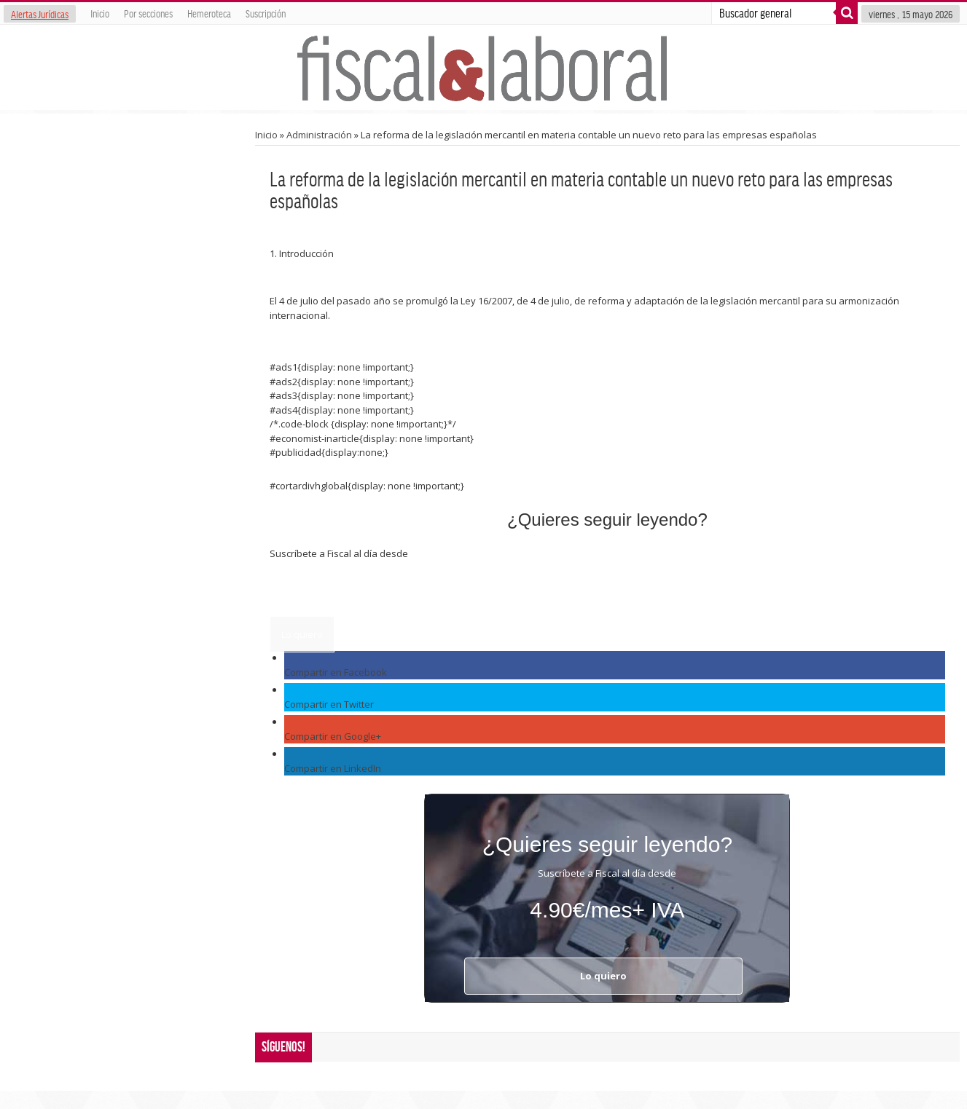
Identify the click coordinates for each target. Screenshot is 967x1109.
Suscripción (266, 13)
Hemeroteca (209, 13)
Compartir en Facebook (335, 672)
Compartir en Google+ (332, 736)
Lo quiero (302, 634)
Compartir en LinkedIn (332, 768)
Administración (319, 134)
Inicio (99, 13)
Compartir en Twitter (329, 704)
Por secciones (148, 13)
